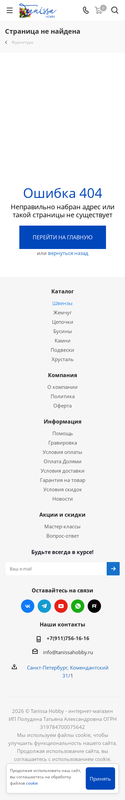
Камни (63, 340)
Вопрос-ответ (62, 535)
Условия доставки (63, 470)
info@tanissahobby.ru (68, 652)
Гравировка (62, 442)
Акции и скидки (62, 514)
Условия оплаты (62, 452)
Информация (62, 421)
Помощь (62, 433)
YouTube (61, 606)
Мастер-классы (62, 526)
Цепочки (62, 321)
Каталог (62, 291)
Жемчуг (62, 312)
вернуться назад (68, 253)
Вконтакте (27, 606)
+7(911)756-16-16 (68, 638)
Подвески (62, 349)
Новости (62, 498)
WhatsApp (77, 606)
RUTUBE (94, 606)
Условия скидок (62, 489)
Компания (62, 375)
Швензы (62, 303)
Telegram (44, 606)
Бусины (62, 331)
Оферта (62, 405)
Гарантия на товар (62, 480)
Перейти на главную (63, 237)
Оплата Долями (63, 461)
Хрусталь (63, 359)
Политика (63, 396)
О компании (62, 386)
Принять (100, 778)
